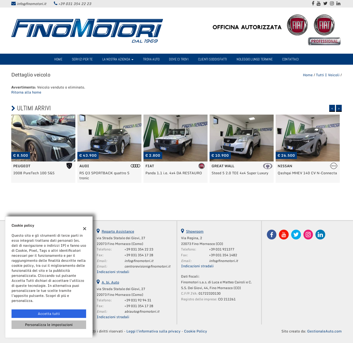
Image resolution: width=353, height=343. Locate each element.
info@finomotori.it (31, 4)
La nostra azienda (118, 59)
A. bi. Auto (110, 282)
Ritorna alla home (26, 92)
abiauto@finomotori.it (141, 311)
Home (58, 59)
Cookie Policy (195, 331)
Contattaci (290, 59)
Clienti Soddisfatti (212, 59)
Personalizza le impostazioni (49, 324)
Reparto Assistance (118, 231)
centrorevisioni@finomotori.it (147, 266)
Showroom (195, 231)
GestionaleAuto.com (324, 331)
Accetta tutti (49, 313)
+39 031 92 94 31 (137, 300)
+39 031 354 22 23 (74, 4)
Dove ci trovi (179, 59)
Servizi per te (82, 59)
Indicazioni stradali (113, 272)
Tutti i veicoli (327, 75)
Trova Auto (151, 59)
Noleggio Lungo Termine (255, 59)
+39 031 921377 (221, 249)
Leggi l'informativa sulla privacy (153, 331)
